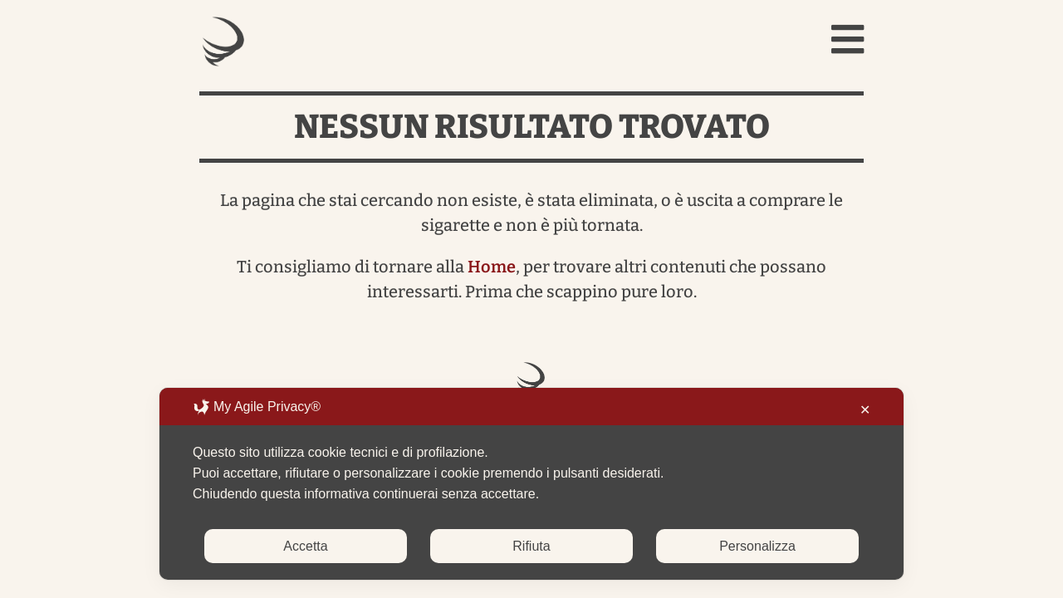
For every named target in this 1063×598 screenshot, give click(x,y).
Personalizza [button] (757, 546)
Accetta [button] (305, 546)
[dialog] (531, 484)
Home (492, 267)
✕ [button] (865, 410)
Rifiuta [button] (531, 546)
